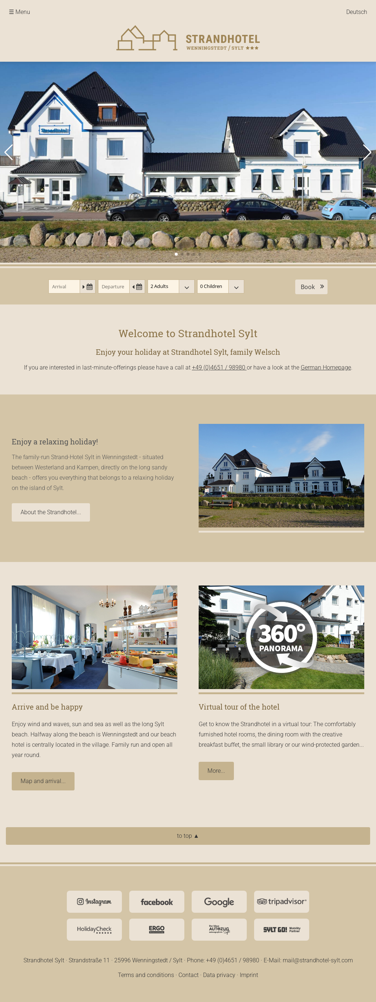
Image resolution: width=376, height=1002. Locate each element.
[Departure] (121, 286)
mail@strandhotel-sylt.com (318, 960)
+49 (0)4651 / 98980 (219, 367)
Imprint (249, 975)
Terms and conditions (146, 975)
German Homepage (326, 367)
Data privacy (219, 975)
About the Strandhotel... (51, 512)
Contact (188, 975)
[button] (9, 152)
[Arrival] (72, 286)
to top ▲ (188, 835)
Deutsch (356, 11)
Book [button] (308, 287)
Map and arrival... (43, 781)
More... (216, 770)
